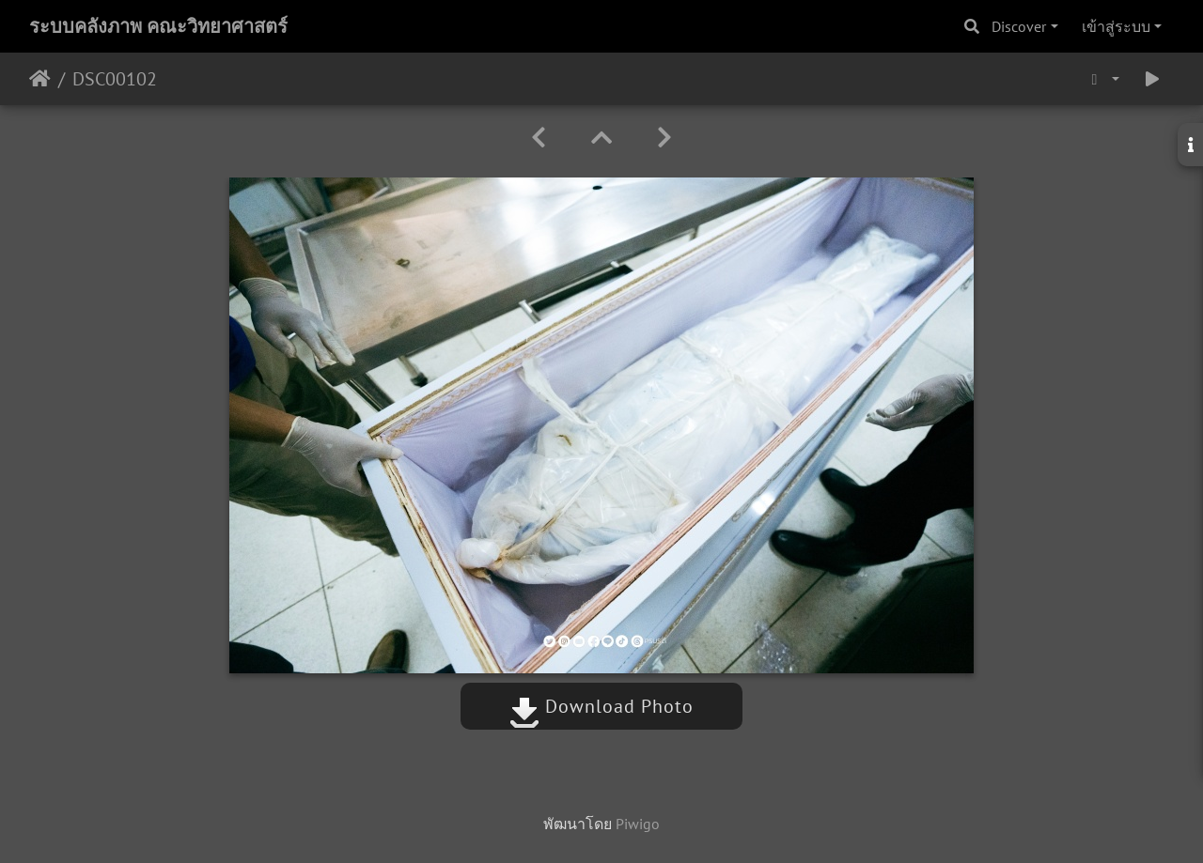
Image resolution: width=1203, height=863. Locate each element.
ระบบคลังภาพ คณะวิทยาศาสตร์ (158, 26)
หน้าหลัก (40, 79)
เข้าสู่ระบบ (1116, 26)
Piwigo (638, 823)
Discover (1019, 26)
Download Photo (601, 706)
